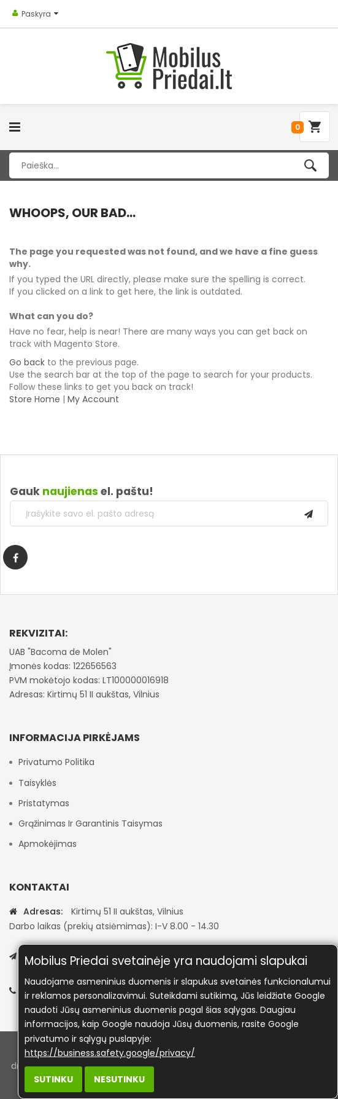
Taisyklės (37, 783)
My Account (93, 399)
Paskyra (36, 14)
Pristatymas (43, 803)
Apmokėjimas (47, 844)
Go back (27, 362)
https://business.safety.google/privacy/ (110, 1053)
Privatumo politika (56, 762)
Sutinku (53, 1079)
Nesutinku (119, 1079)
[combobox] (169, 165)
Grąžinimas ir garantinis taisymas (90, 823)
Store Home (34, 399)
